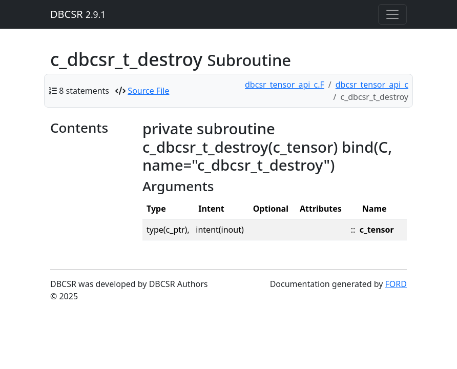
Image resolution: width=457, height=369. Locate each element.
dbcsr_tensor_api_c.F (284, 84)
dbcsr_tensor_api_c (372, 84)
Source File (148, 90)
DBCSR (78, 14)
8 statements (84, 90)
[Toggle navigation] (392, 14)
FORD (396, 284)
